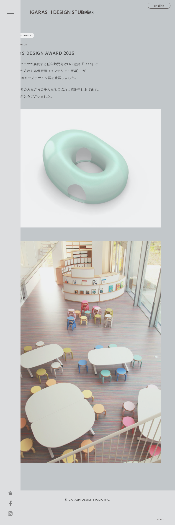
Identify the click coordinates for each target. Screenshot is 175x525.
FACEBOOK (10, 503)
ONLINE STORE (10, 493)
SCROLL (161, 519)
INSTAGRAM (10, 513)
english (159, 6)
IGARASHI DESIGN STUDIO (60, 12)
